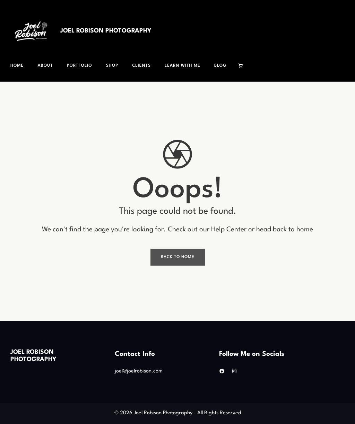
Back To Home (177, 257)
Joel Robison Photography (105, 31)
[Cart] (240, 65)
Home (17, 66)
